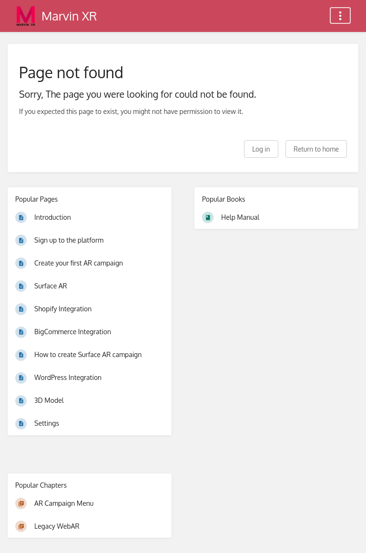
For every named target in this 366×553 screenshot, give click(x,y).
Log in (261, 149)
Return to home (316, 149)
